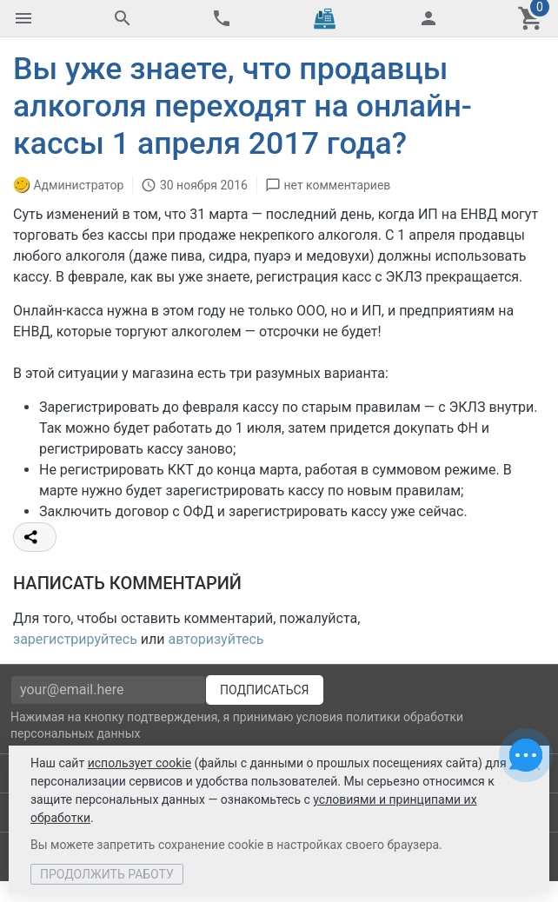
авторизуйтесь (216, 639)
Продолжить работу (107, 874)
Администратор (78, 184)
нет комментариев (336, 184)
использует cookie (139, 763)
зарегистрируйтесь (75, 639)
